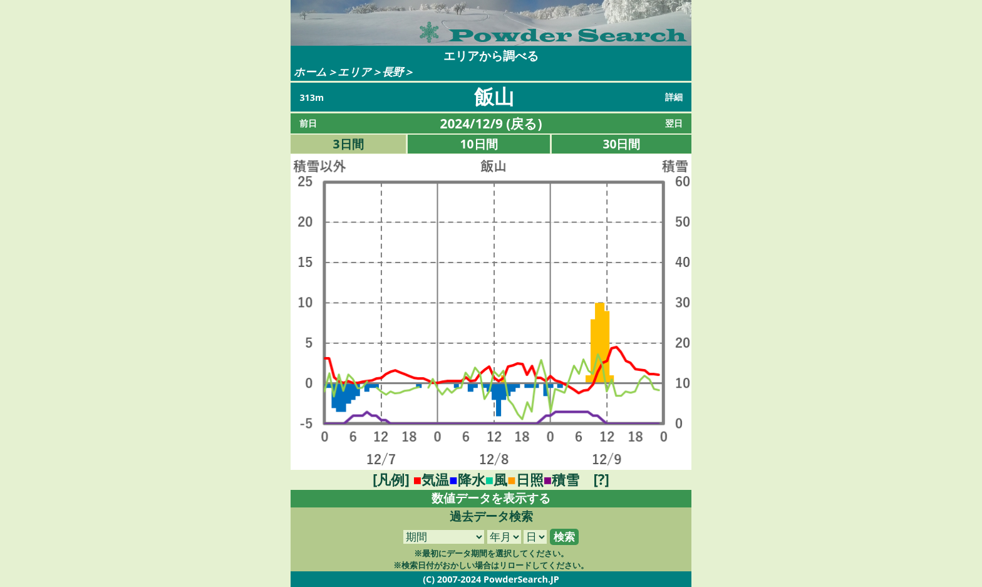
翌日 (674, 123)
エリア (354, 72)
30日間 (622, 143)
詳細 (674, 97)
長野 (392, 72)
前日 (308, 123)
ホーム (310, 72)
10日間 (479, 143)
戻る (523, 123)
